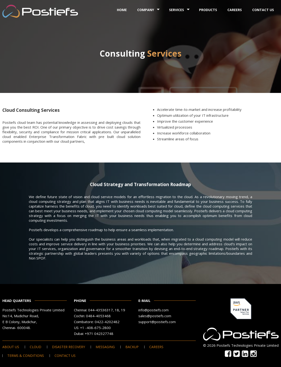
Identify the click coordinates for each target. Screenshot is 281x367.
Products (208, 10)
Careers (234, 10)
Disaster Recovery (68, 347)
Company (145, 10)
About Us (10, 347)
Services (176, 10)
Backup (132, 347)
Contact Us (263, 10)
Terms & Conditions (25, 355)
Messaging (105, 347)
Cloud (35, 347)
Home (122, 10)
